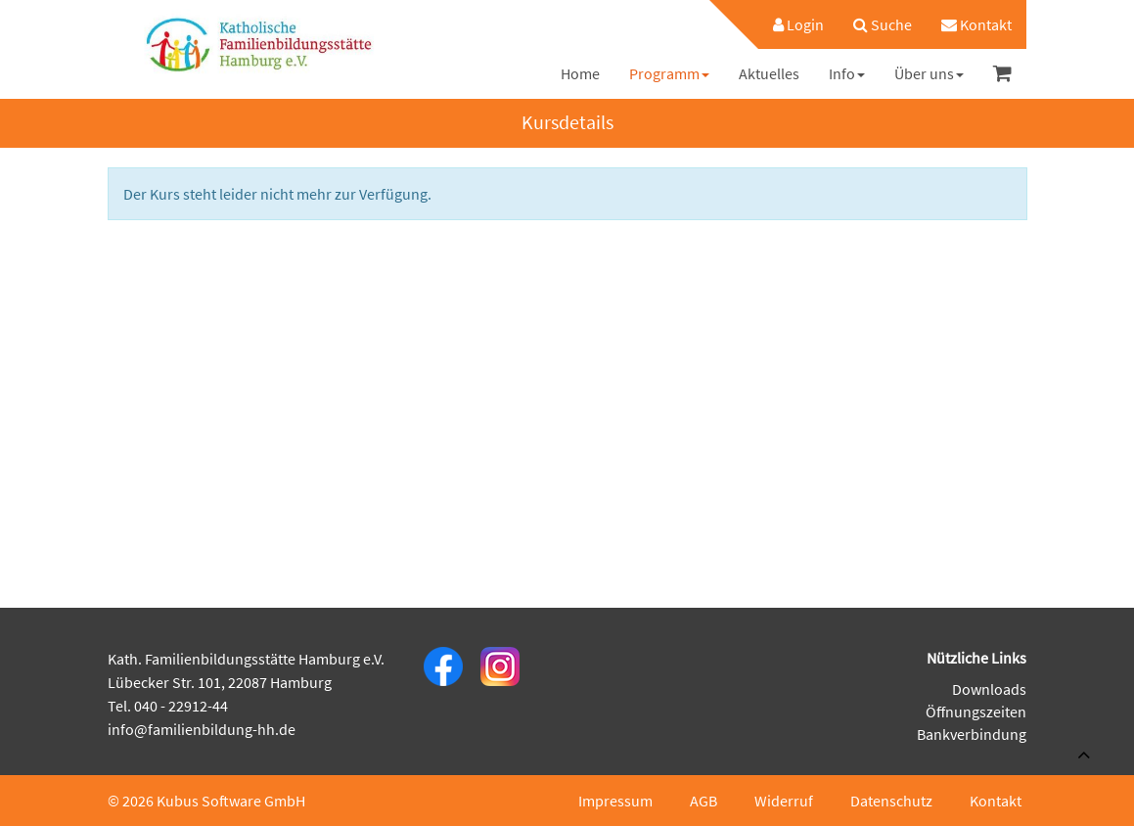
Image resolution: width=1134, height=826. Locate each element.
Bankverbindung (971, 734)
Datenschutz (891, 800)
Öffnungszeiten (976, 711)
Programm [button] (669, 73)
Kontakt (976, 24)
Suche (882, 24)
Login (798, 24)
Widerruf (783, 800)
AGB (703, 800)
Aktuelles (769, 73)
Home (580, 73)
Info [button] (847, 73)
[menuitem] (789, 24)
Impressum (615, 800)
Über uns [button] (929, 73)
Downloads (989, 689)
